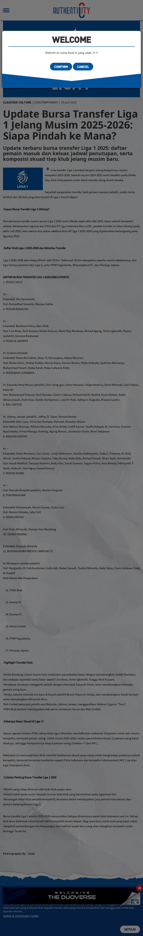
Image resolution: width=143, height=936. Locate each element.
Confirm (61, 67)
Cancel (83, 67)
